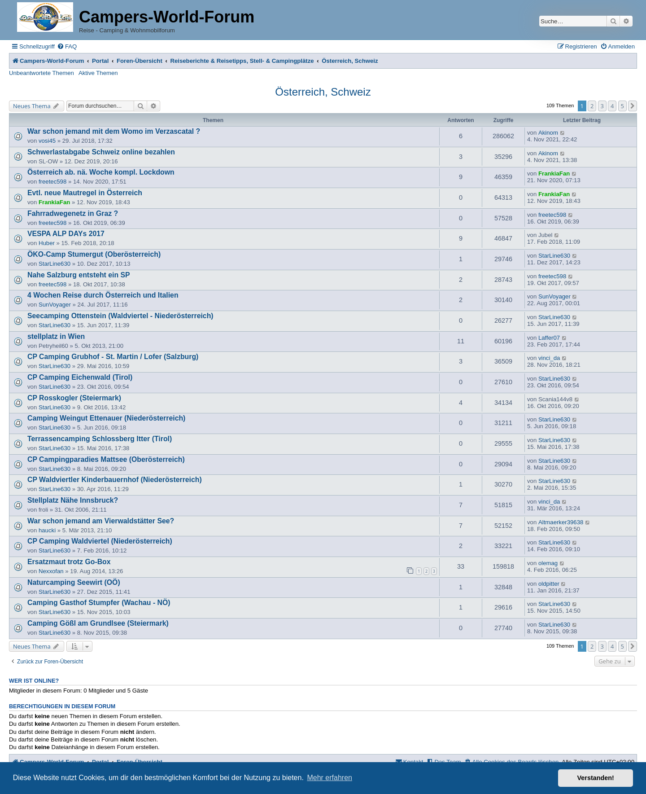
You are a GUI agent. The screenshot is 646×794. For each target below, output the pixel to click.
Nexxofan (51, 571)
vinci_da (549, 358)
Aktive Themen (98, 73)
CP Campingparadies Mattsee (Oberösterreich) (106, 459)
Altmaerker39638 (560, 522)
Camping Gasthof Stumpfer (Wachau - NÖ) (98, 602)
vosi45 (47, 140)
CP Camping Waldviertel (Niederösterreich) (99, 541)
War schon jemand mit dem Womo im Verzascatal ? (113, 131)
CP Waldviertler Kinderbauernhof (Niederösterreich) (114, 479)
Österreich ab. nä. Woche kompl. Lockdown (101, 172)
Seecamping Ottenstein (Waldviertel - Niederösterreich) (120, 316)
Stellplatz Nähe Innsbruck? (72, 500)
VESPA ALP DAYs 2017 (66, 233)
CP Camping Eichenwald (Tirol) (79, 377)
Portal (100, 60)
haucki (47, 530)
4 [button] (612, 106)
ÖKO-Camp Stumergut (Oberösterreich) (94, 254)
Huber (47, 243)
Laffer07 (549, 337)
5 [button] (622, 106)
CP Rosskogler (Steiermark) (74, 398)
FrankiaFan (554, 173)
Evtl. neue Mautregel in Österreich (84, 193)
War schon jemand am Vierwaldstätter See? (100, 521)
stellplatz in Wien (56, 336)
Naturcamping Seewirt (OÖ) (73, 582)
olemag (548, 563)
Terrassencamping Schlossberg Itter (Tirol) (99, 439)
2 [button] (592, 106)
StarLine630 (54, 263)
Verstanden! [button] (595, 777)
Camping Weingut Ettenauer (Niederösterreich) (106, 418)
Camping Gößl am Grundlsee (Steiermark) (98, 623)
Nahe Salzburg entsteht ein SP (78, 275)
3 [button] (602, 106)
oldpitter (548, 583)
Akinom (548, 132)
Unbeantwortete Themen (41, 73)
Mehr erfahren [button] (329, 777)
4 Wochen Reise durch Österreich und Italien (103, 295)
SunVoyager (55, 304)
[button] (632, 106)
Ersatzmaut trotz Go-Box (69, 562)
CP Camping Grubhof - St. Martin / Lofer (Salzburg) (112, 356)
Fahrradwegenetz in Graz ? (72, 213)
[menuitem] (67, 46)
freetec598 (52, 181)
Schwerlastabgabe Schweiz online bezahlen (101, 152)
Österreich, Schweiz (323, 92)
